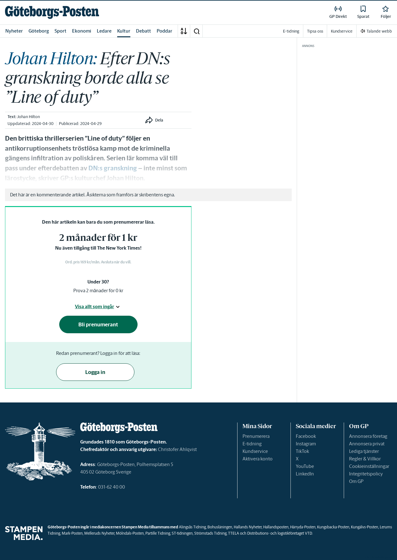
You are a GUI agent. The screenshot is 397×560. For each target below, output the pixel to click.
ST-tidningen (182, 533)
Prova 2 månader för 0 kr (98, 290)
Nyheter (14, 31)
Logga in (95, 372)
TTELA (233, 533)
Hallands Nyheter (248, 527)
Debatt (143, 31)
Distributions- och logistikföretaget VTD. (280, 533)
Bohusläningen (219, 527)
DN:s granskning (113, 168)
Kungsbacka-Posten (333, 527)
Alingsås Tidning (192, 527)
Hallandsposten (276, 527)
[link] (52, 12)
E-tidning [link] (291, 31)
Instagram (306, 444)
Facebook (306, 436)
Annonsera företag (368, 436)
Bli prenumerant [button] (98, 324)
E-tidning (252, 444)
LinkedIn (305, 474)
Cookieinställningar (369, 466)
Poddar (164, 31)
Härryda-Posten (303, 527)
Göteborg (39, 31)
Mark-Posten (72, 533)
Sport (60, 31)
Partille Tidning (157, 533)
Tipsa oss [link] (315, 31)
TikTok (302, 451)
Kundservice (255, 451)
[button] (196, 31)
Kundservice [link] (342, 31)
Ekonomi (81, 31)
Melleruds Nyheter (99, 533)
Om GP (356, 481)
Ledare (104, 31)
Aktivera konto (258, 459)
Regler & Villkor (365, 459)
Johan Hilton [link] (28, 116)
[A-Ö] (184, 31)
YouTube (305, 466)
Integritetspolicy (366, 474)
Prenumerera (256, 436)
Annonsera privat (366, 444)
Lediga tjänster (364, 451)
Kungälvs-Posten (364, 527)
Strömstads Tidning (210, 533)
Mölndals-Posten (130, 533)
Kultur (123, 31)
